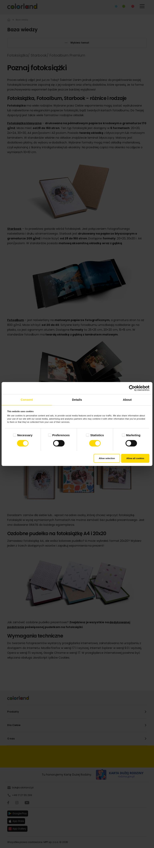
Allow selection (107, 458)
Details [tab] (77, 399)
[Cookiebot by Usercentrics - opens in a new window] (131, 388)
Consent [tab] (27, 399)
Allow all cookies (135, 458)
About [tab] (127, 399)
